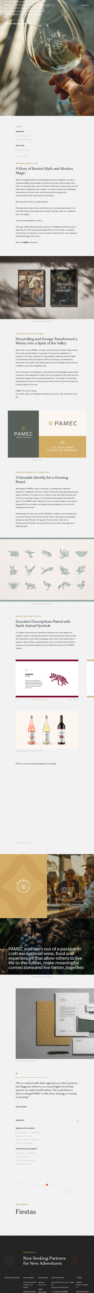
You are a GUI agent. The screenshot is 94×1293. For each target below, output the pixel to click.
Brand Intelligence (23, 136)
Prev (70, 699)
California (28, 1278)
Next (76, 699)
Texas (79, 1278)
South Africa (57, 1278)
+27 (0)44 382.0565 (59, 1292)
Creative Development (24, 139)
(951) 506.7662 (29, 1292)
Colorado (43, 1278)
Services (20, 131)
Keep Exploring (12, 1278)
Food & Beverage (22, 150)
